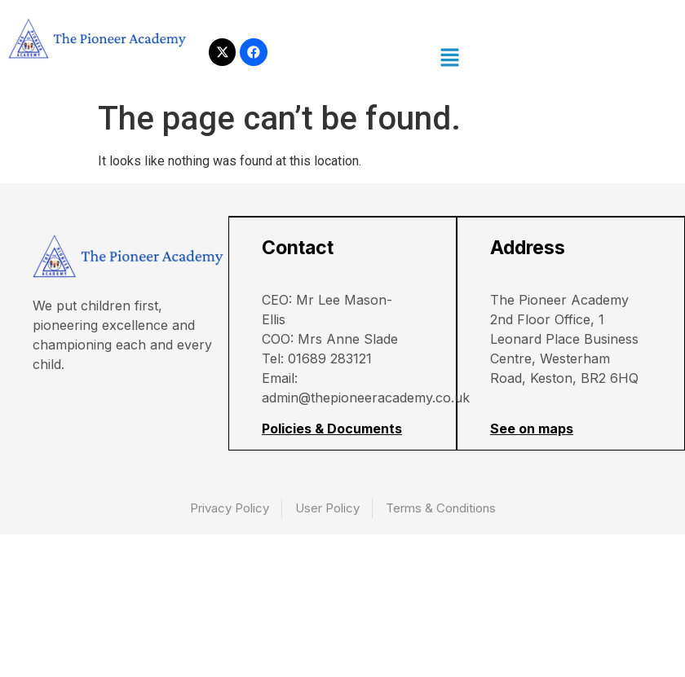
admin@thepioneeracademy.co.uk (367, 398)
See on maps (533, 429)
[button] (449, 59)
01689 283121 (331, 359)
